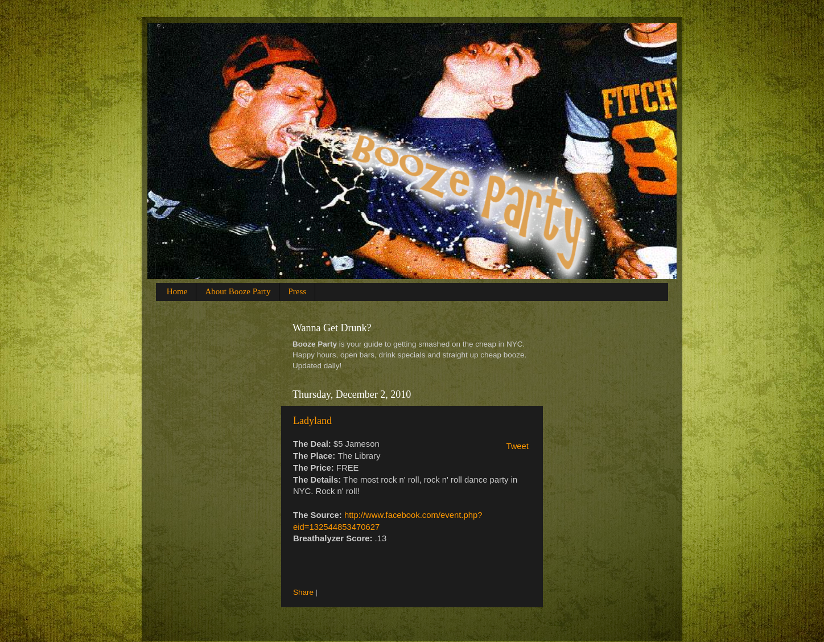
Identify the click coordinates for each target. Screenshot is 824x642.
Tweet (517, 446)
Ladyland (312, 420)
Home (177, 291)
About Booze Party (237, 291)
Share (303, 592)
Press (297, 291)
